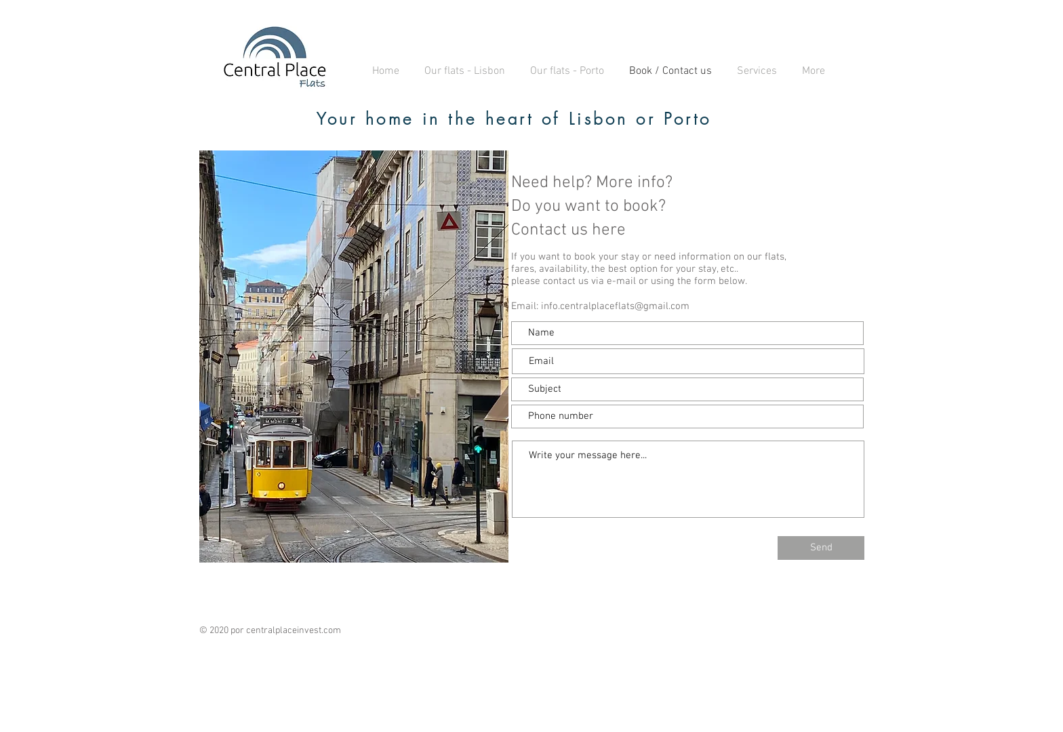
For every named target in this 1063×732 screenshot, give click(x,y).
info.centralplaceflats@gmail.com (615, 306)
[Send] (821, 548)
